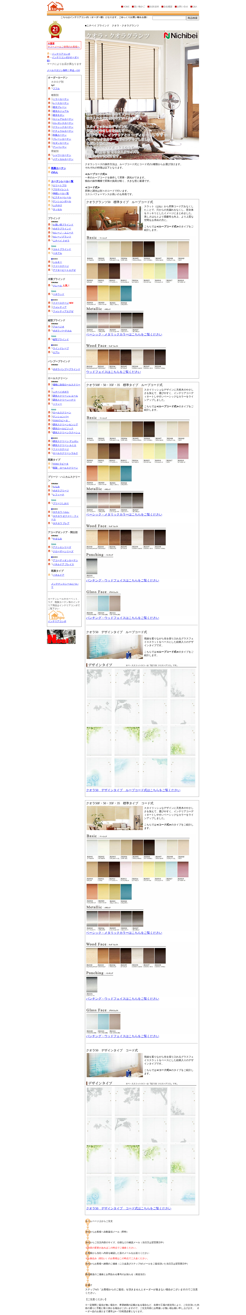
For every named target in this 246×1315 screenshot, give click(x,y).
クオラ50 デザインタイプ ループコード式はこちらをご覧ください (141, 789)
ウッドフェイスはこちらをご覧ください (141, 370)
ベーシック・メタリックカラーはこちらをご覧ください (141, 333)
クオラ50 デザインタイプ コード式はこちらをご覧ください (141, 1207)
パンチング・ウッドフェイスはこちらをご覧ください (141, 579)
